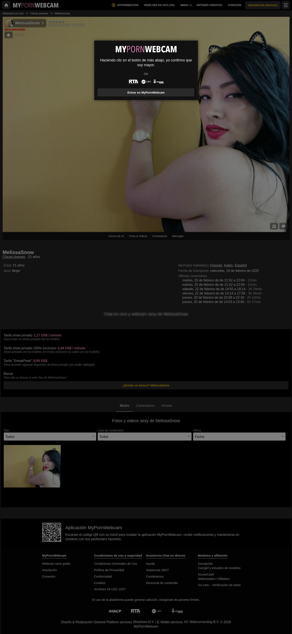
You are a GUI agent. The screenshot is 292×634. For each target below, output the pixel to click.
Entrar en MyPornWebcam (146, 92)
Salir (146, 73)
